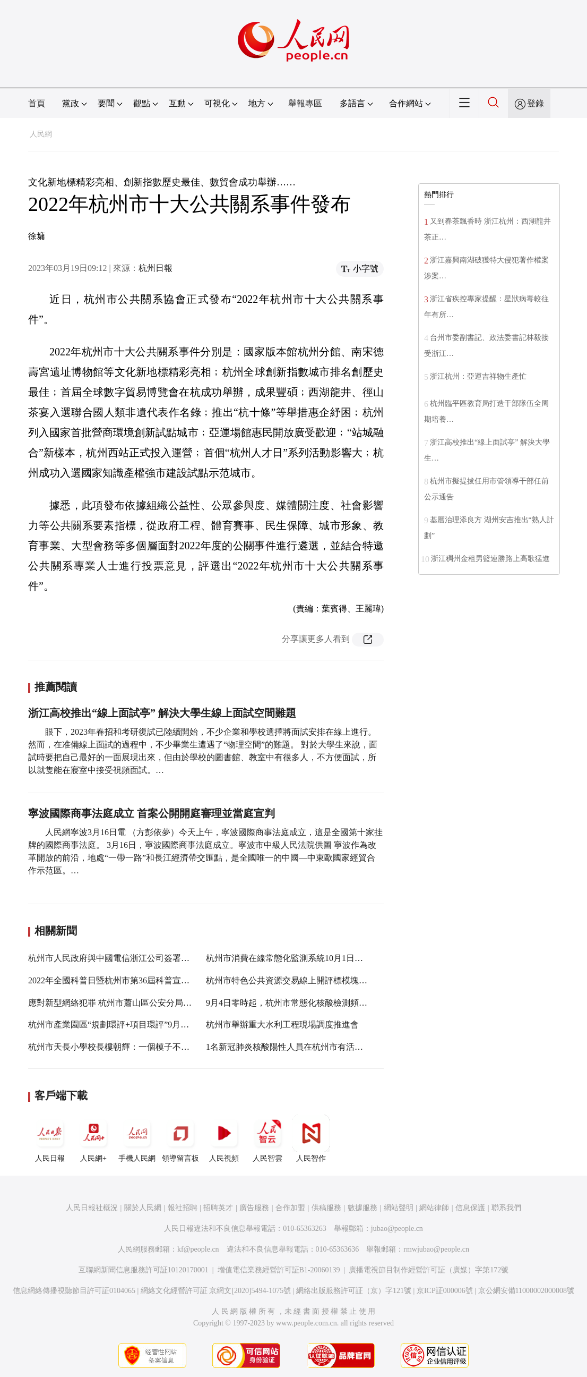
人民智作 (311, 1138)
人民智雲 (267, 1138)
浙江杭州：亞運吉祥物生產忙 (478, 376)
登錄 (535, 103)
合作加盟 (290, 1208)
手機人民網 (137, 1138)
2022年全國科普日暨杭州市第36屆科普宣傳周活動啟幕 (130, 980)
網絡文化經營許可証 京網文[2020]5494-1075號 (216, 1291)
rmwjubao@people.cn (436, 1249)
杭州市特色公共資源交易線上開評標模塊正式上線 (299, 980)
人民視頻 (224, 1138)
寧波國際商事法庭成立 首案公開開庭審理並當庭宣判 (151, 813)
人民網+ (93, 1138)
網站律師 (434, 1208)
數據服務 (362, 1208)
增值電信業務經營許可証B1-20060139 (279, 1270)
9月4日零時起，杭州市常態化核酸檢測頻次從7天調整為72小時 (322, 1002)
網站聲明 (398, 1208)
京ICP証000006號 (445, 1291)
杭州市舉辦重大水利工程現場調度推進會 (282, 1024)
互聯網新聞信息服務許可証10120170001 (144, 1270)
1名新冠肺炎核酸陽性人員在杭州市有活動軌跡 (293, 1046)
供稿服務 (326, 1208)
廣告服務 (254, 1208)
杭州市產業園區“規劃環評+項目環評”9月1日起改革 (123, 1024)
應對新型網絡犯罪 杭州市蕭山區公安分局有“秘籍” (122, 1002)
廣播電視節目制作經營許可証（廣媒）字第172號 (428, 1270)
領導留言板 (180, 1138)
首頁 (36, 103)
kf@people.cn (198, 1249)
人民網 (41, 134)
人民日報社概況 (92, 1208)
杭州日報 (155, 268)
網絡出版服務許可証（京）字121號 (353, 1291)
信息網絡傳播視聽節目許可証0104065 (74, 1291)
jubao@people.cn (397, 1228)
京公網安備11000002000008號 (526, 1291)
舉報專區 (305, 103)
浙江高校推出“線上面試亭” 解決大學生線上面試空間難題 (162, 713)
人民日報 (49, 1138)
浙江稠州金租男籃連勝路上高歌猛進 (490, 559)
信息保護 (470, 1208)
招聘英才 (218, 1208)
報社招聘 (182, 1208)
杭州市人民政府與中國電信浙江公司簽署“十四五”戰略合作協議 (146, 958)
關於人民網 (142, 1208)
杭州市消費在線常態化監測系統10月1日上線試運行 (301, 958)
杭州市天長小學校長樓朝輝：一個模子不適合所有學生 (130, 1046)
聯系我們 (506, 1208)
